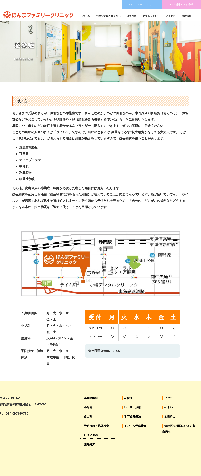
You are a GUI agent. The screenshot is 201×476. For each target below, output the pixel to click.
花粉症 (128, 398)
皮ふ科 (88, 416)
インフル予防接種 (135, 426)
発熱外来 (89, 444)
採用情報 (186, 16)
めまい (168, 407)
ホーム (86, 16)
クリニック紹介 (151, 16)
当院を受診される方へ (108, 16)
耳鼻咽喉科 (91, 398)
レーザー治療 (132, 407)
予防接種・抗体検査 (96, 426)
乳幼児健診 (91, 435)
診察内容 (131, 16)
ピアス (168, 398)
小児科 (88, 407)
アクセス (170, 16)
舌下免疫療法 (132, 416)
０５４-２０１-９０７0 (142, 4)
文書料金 (169, 416)
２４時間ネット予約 (181, 4)
